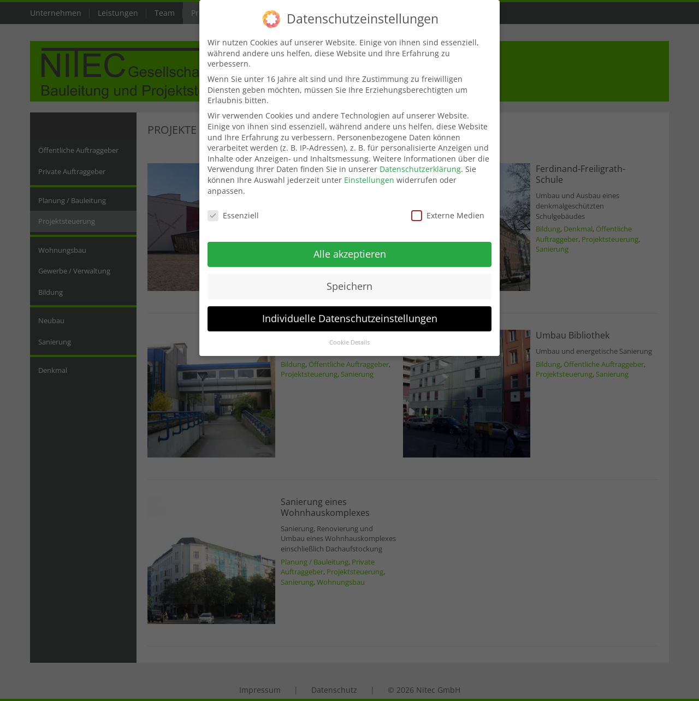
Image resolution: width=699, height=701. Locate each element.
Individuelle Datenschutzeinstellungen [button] (349, 309)
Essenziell (233, 207)
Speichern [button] (349, 277)
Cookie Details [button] (349, 333)
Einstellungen (369, 171)
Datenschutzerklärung (420, 161)
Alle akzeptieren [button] (349, 245)
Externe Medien (447, 207)
